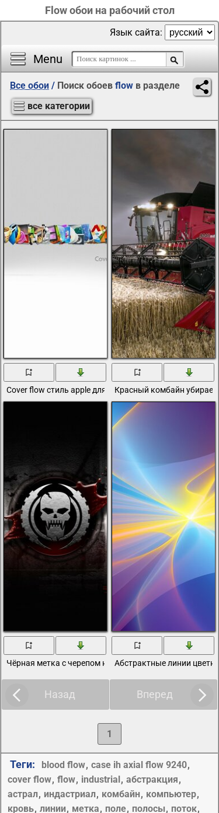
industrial (100, 779)
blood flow (63, 764)
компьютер (171, 794)
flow (66, 779)
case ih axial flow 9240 (139, 764)
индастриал (70, 794)
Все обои (29, 85)
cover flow (29, 779)
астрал (23, 794)
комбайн (121, 794)
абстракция (152, 779)
